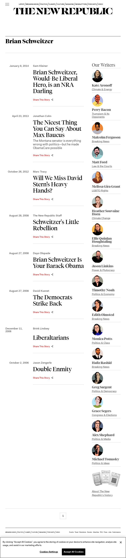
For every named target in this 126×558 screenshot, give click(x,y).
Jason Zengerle (42, 362)
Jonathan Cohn (42, 116)
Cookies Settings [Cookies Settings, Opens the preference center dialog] (49, 551)
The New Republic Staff (47, 215)
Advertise (96, 532)
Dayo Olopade (41, 253)
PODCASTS (92, 4)
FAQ (101, 532)
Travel (76, 532)
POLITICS (43, 4)
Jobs (109, 532)
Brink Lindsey (41, 328)
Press (105, 532)
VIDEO (100, 4)
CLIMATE (52, 4)
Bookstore (82, 532)
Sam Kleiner (40, 66)
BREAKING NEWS (32, 4)
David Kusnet (41, 291)
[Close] (120, 542)
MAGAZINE (70, 4)
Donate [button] (89, 532)
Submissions (116, 532)
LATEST (21, 4)
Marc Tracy (40, 171)
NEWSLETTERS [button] (81, 4)
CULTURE (60, 4)
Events (71, 532)
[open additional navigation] (7, 4)
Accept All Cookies (74, 551)
